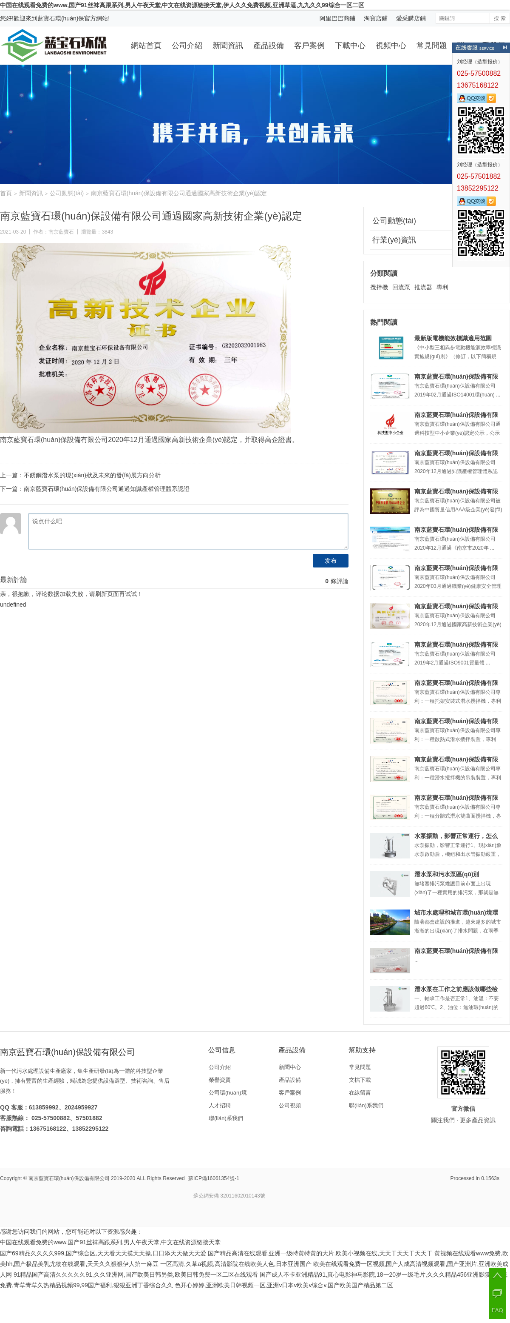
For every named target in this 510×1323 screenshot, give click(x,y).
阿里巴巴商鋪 (337, 18)
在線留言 (360, 1092)
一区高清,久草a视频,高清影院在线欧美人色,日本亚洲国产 (235, 1263)
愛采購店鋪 (411, 18)
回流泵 (401, 287)
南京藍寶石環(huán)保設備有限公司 (69, 1178)
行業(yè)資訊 (394, 240)
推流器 (423, 287)
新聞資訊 (227, 45)
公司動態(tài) (67, 193)
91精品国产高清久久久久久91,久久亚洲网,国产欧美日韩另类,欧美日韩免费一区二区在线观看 (136, 1274)
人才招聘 (220, 1105)
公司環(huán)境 (228, 1092)
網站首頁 (146, 45)
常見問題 (431, 45)
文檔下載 (360, 1080)
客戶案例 (309, 45)
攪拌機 (379, 287)
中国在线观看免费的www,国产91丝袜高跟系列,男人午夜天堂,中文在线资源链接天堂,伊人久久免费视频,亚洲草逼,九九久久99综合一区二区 (182, 5)
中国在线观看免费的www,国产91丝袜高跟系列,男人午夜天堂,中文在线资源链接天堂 (110, 1242)
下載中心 (350, 45)
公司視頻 (290, 1105)
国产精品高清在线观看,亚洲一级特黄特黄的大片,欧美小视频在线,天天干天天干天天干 (320, 1253)
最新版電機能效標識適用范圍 (453, 338)
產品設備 (268, 45)
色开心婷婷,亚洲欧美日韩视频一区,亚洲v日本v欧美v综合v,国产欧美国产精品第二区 (284, 1285)
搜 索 (499, 18)
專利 (442, 287)
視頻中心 (391, 45)
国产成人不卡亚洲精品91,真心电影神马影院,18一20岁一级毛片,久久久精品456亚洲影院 (375, 1274)
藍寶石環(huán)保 (60, 18)
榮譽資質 (220, 1080)
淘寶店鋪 (376, 18)
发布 (331, 560)
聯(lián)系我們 (226, 1118)
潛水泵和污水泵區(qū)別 (446, 874)
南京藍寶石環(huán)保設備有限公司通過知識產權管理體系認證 (107, 488)
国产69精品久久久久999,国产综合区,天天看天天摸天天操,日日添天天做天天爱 (103, 1253)
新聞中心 (290, 1067)
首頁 (6, 193)
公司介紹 (187, 45)
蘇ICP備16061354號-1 (213, 1178)
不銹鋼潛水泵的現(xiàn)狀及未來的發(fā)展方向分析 (92, 475)
